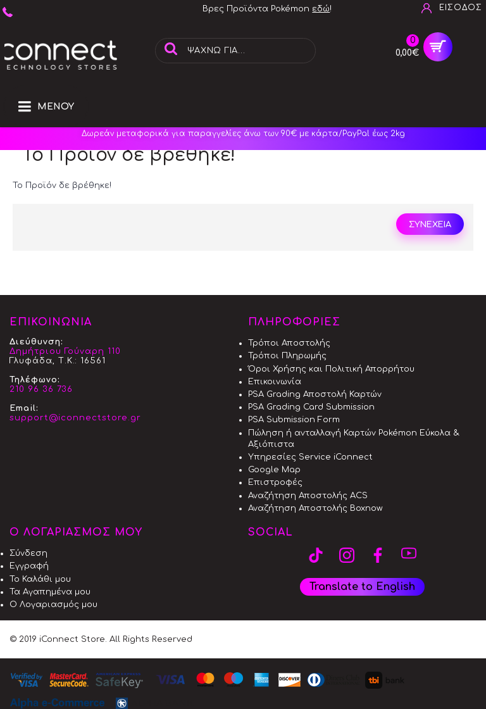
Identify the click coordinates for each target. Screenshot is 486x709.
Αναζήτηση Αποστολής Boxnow (315, 508)
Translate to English (362, 587)
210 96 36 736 (41, 389)
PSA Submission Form (294, 419)
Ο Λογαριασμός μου (53, 604)
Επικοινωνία (274, 381)
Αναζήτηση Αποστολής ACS (308, 495)
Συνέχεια (430, 224)
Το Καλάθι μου (40, 579)
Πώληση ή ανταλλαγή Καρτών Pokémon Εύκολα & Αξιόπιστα (353, 439)
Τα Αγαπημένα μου (49, 591)
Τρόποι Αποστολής (289, 343)
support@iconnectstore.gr (75, 417)
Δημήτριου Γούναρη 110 (65, 351)
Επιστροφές (275, 482)
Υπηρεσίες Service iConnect (310, 457)
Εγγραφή (29, 566)
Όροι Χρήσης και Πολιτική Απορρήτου (331, 369)
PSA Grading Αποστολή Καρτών (315, 394)
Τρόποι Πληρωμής (287, 355)
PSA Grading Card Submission (311, 407)
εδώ (321, 8)
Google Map (274, 469)
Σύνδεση (28, 553)
